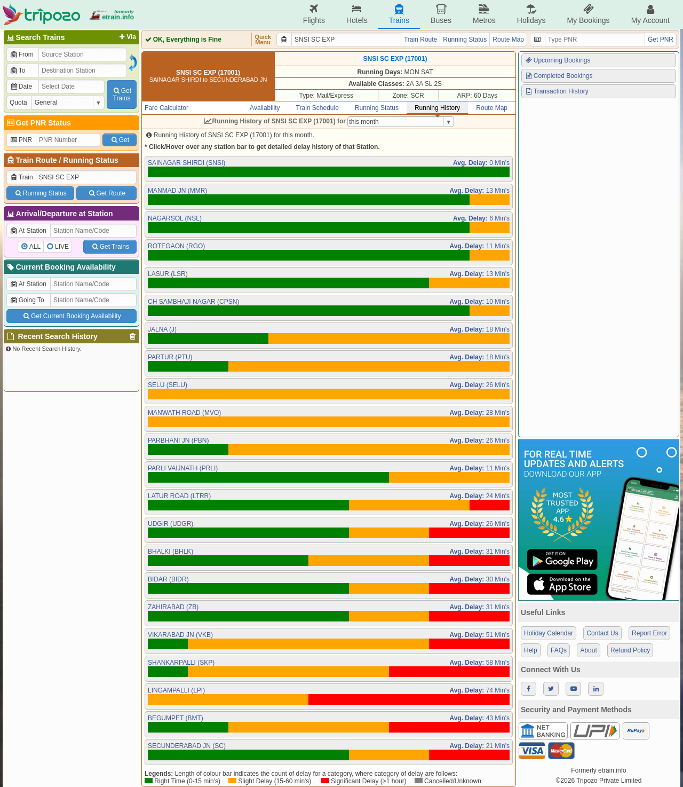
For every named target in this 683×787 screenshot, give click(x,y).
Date (21, 86)
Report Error (649, 633)
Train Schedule (317, 108)
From (22, 54)
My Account (650, 14)
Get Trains (110, 246)
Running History (437, 108)
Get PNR (660, 39)
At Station (28, 230)
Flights (314, 14)
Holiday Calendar (548, 633)
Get (119, 140)
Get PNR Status (38, 123)
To (17, 70)
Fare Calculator (166, 108)
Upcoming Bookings (558, 60)
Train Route (36, 160)
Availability (265, 108)
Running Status (90, 160)
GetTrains (121, 94)
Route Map (508, 39)
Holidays (531, 14)
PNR (21, 140)
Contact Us (602, 633)
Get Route (106, 193)
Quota (18, 102)
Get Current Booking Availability (71, 316)
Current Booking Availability (60, 267)
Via (126, 37)
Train (21, 177)
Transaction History (557, 91)
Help (530, 650)
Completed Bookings (559, 76)
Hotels (357, 14)
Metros (484, 14)
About (588, 650)
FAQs (559, 650)
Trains (399, 14)
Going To (27, 300)
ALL (35, 246)
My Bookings (588, 14)
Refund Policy (630, 650)
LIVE (62, 246)
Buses (441, 14)
